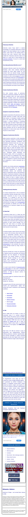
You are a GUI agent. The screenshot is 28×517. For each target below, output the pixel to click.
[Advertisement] (14, 27)
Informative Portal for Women (7, 6)
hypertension (22, 166)
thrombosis (20, 77)
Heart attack (10, 293)
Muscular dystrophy (11, 303)
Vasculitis (15, 107)
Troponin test (13, 321)
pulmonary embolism (7, 58)
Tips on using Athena (17, 6)
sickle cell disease (15, 104)
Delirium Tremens (11, 299)
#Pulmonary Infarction (10, 372)
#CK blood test (19, 372)
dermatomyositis (21, 267)
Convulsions (9, 297)
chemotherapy (11, 105)
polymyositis (8, 268)
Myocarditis (9, 295)
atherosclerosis (6, 244)
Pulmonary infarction (11, 305)
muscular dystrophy (7, 273)
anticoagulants (21, 202)
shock (11, 301)
